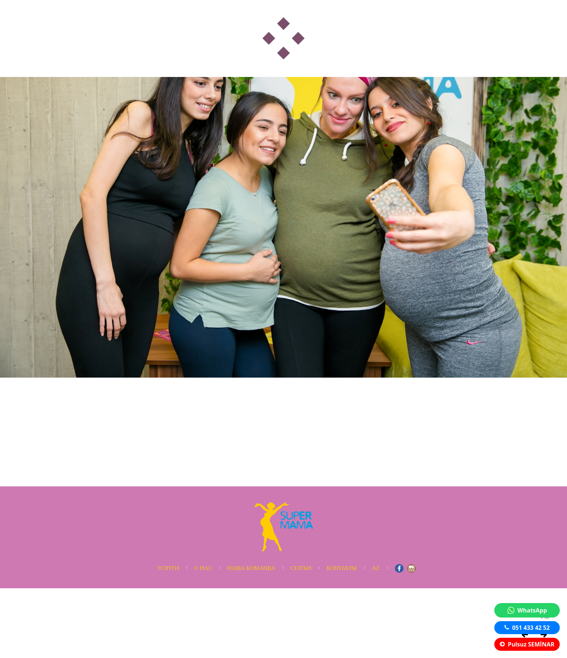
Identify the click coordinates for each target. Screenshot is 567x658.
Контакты (342, 568)
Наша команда (251, 568)
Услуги (168, 568)
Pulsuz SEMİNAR (527, 644)
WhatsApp (527, 610)
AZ (376, 568)
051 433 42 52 (527, 628)
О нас (203, 568)
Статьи (300, 568)
